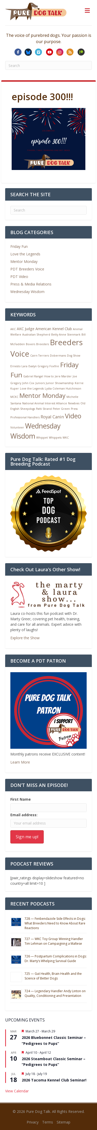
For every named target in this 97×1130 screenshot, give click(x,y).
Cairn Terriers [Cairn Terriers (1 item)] (39, 355)
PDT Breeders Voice (27, 269)
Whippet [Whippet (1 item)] (42, 437)
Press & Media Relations (30, 284)
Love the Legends (25, 253)
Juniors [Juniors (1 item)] (40, 383)
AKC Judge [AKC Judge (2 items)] (25, 328)
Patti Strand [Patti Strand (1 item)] (44, 409)
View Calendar (17, 1090)
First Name (20, 799)
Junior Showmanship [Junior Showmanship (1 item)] (60, 383)
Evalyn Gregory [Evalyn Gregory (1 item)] (38, 366)
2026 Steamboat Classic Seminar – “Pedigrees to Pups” (53, 1061)
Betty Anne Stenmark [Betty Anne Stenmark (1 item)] (65, 334)
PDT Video (19, 276)
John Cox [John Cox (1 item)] (28, 383)
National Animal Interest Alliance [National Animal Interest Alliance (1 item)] (44, 403)
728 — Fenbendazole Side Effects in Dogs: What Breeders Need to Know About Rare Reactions (55, 923)
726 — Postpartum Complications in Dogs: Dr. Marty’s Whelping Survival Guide (56, 958)
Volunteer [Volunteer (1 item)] (17, 427)
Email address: (24, 814)
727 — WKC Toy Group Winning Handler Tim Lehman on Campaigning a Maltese (54, 941)
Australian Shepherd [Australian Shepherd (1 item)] (36, 334)
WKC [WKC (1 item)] (66, 437)
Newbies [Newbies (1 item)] (73, 403)
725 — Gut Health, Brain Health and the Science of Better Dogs (53, 976)
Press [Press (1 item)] (74, 409)
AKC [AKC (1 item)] (13, 329)
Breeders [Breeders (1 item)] (42, 344)
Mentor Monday (24, 261)
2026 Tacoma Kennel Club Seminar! (54, 1080)
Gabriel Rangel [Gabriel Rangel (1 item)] (33, 376)
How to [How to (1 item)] (49, 376)
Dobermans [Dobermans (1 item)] (58, 355)
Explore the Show (25, 637)
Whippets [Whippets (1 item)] (55, 437)
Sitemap (63, 1122)
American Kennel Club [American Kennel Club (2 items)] (53, 328)
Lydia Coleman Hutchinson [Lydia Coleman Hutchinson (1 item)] (63, 388)
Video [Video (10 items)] (73, 415)
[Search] (48, 210)
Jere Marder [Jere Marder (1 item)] (63, 376)
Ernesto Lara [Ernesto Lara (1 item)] (18, 366)
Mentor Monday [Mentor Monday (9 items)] (42, 395)
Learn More (20, 762)
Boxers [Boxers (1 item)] (30, 344)
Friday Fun (19, 246)
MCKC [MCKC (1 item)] (14, 397)
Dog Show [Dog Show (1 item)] (73, 355)
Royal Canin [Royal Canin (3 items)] (52, 417)
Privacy (33, 1122)
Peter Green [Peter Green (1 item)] (61, 409)
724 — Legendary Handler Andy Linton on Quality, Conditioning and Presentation (55, 993)
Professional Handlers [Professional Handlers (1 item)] (25, 417)
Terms (47, 1122)
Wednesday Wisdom (27, 291)
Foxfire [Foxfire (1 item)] (54, 366)
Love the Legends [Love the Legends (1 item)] (32, 388)
